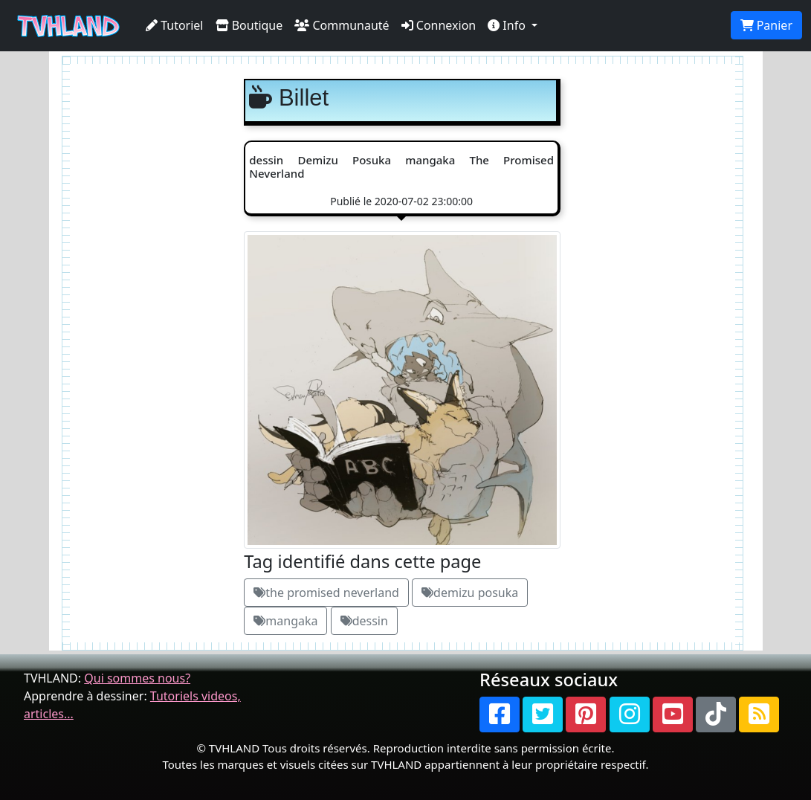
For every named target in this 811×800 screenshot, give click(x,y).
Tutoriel (175, 25)
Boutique (249, 25)
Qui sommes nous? (137, 678)
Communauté (341, 25)
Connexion (438, 25)
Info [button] (508, 25)
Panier (766, 25)
